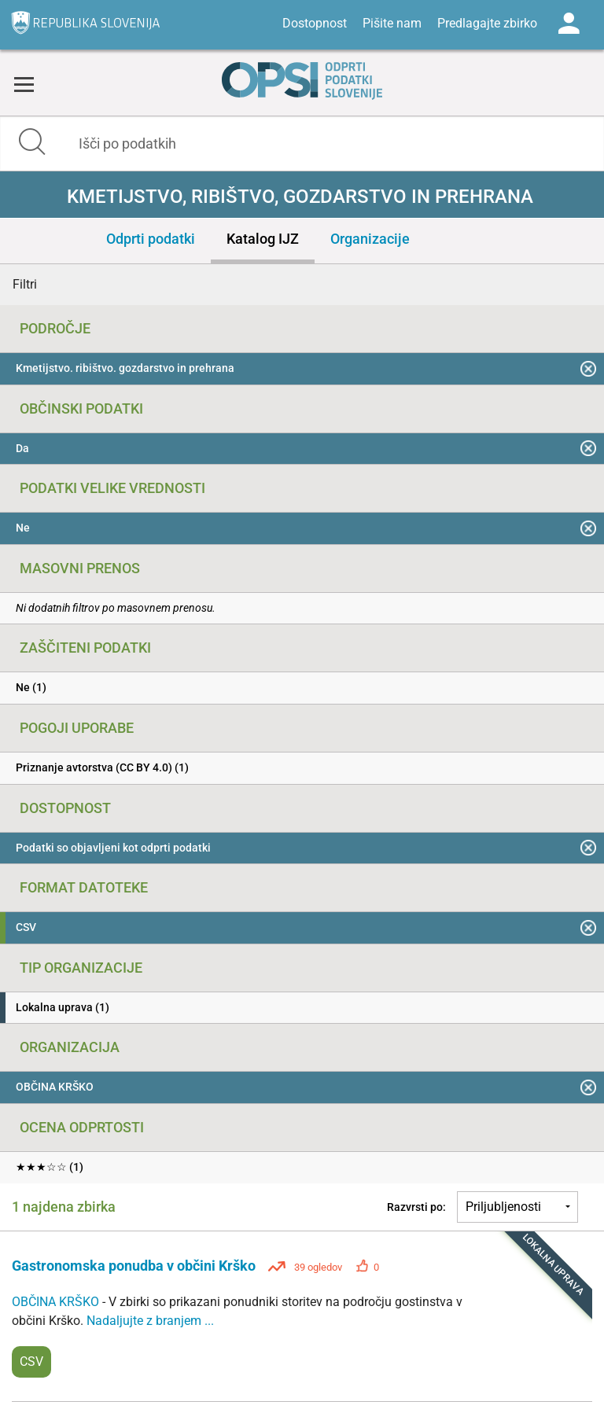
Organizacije (370, 238)
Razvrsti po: (416, 1207)
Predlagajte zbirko (487, 23)
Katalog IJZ (262, 238)
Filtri (25, 284)
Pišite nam (392, 23)
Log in (568, 23)
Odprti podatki (150, 238)
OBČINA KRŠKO (57, 1301)
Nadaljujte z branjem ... (150, 1320)
